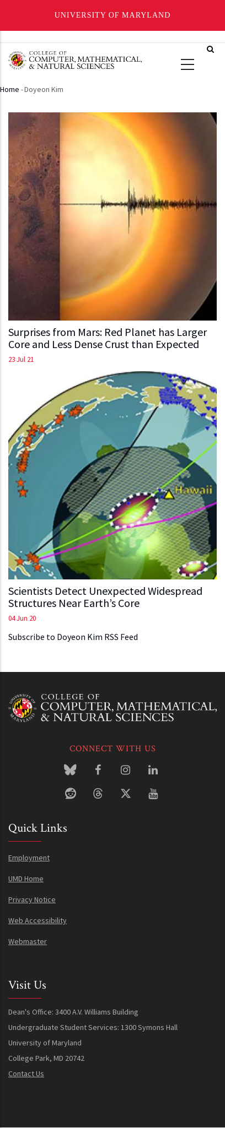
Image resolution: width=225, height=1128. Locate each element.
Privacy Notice (32, 899)
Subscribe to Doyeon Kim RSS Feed (73, 636)
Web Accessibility (37, 920)
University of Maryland (113, 15)
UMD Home (26, 878)
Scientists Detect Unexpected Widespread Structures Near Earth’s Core (105, 597)
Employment (29, 858)
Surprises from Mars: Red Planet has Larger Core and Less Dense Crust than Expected (107, 338)
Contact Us (26, 1073)
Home (9, 89)
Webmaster (27, 941)
